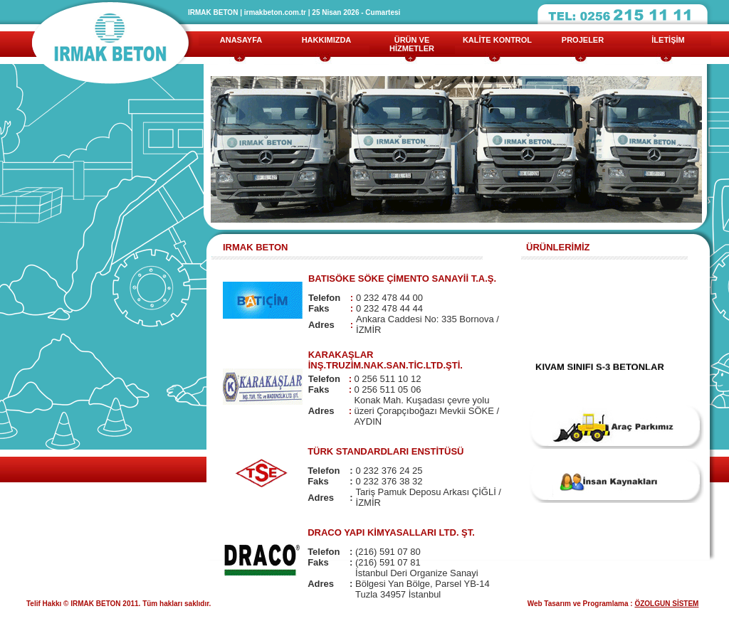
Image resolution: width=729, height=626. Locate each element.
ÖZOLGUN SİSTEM (666, 604)
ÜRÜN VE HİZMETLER (411, 44)
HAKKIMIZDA (327, 40)
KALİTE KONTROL (497, 40)
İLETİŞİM (667, 40)
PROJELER (583, 40)
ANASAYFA (241, 40)
